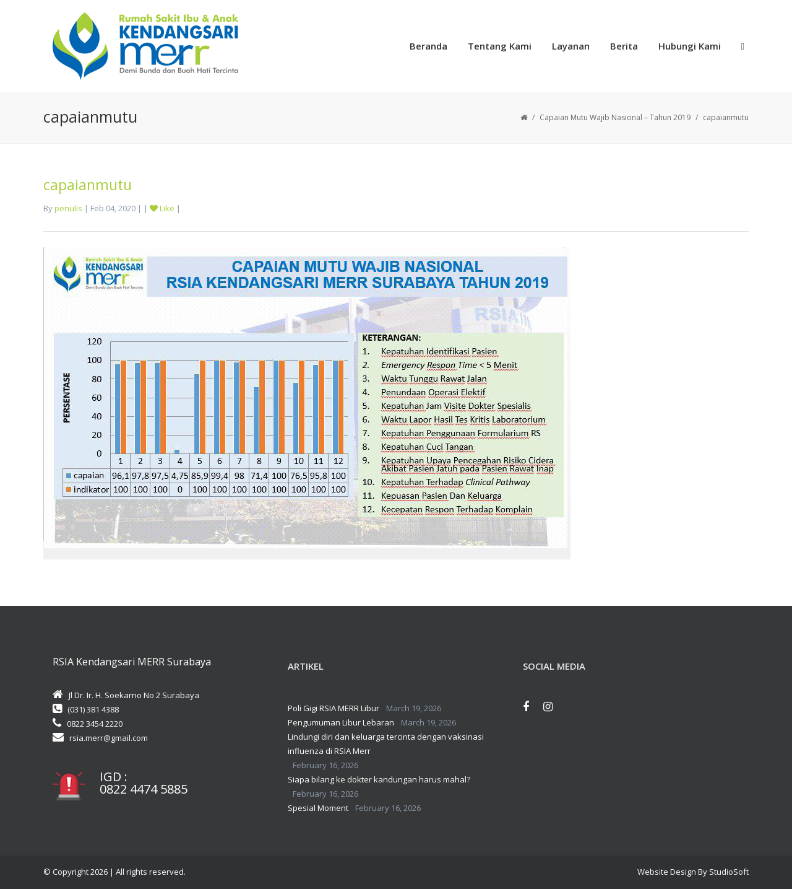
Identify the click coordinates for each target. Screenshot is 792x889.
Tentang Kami (500, 46)
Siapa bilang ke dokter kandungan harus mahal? (379, 779)
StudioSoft (729, 871)
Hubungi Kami (689, 46)
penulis (68, 208)
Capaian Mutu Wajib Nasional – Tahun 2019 (615, 117)
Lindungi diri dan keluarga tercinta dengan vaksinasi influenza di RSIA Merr (386, 743)
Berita (624, 46)
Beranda (428, 46)
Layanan (571, 46)
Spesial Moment (318, 807)
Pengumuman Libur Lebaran (341, 722)
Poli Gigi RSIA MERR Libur (333, 708)
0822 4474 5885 (143, 789)
